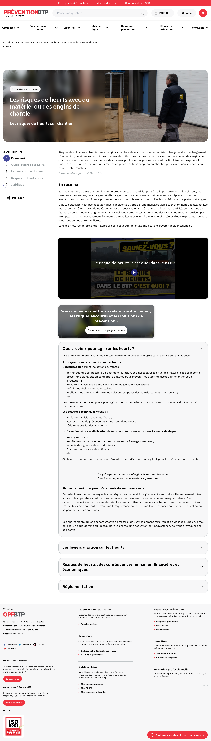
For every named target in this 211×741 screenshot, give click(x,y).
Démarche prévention (172, 27)
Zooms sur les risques (49, 42)
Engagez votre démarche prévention (98, 651)
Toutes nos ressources (24, 42)
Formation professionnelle (171, 669)
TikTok (38, 644)
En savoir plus (12, 678)
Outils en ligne (99, 27)
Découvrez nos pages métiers (106, 330)
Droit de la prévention (92, 655)
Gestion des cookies (13, 634)
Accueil (6, 42)
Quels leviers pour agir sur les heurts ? (37, 165)
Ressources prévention (134, 27)
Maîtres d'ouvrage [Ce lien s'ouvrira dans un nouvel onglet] (107, 3)
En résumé (18, 158)
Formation (200, 28)
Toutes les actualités (166, 653)
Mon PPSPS (86, 688)
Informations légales (34, 622)
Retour (9, 46)
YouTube (9, 648)
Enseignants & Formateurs (73, 3)
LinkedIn (25, 644)
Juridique (17, 184)
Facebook (10, 644)
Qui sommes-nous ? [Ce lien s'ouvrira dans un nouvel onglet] (12, 622)
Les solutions (162, 629)
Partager (15, 198)
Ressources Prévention (169, 609)
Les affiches (162, 625)
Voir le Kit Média (14, 702)
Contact (41, 626)
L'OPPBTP (162, 13)
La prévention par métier (94, 609)
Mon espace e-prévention (93, 692)
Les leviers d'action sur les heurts (34, 171)
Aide (186, 13)
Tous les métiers (89, 624)
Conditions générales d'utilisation (19, 626)
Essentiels (72, 28)
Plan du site (32, 630)
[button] (203, 13)
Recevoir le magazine (166, 657)
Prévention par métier (44, 27)
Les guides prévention (167, 621)
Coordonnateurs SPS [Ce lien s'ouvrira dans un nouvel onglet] (137, 3)
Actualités (11, 28)
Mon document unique (92, 684)
